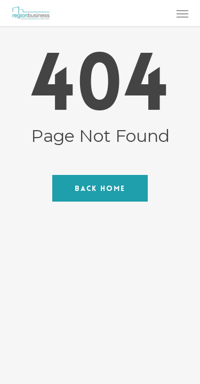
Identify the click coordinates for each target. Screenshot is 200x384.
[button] (182, 13)
